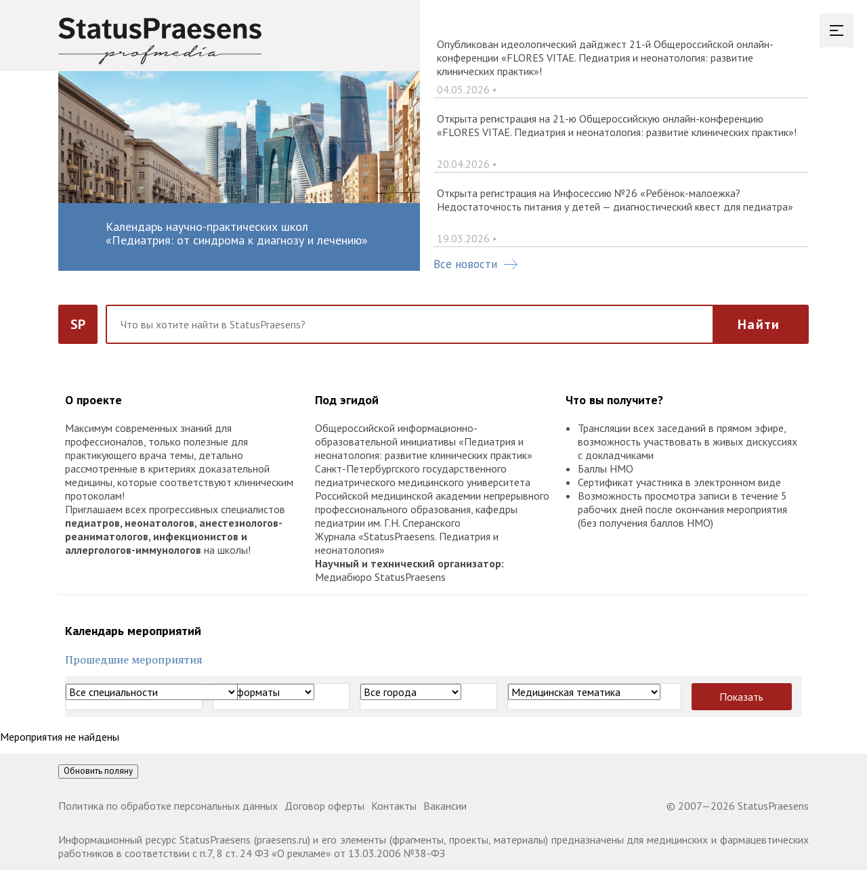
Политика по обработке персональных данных (168, 805)
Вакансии (445, 805)
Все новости (475, 264)
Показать (741, 696)
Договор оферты (324, 805)
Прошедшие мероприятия (134, 659)
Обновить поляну (98, 771)
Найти (759, 324)
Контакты (394, 805)
